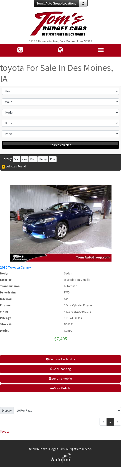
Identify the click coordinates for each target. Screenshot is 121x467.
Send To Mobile (60, 378)
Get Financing (60, 369)
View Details (60, 388)
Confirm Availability (60, 359)
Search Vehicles (60, 145)
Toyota (4, 431)
